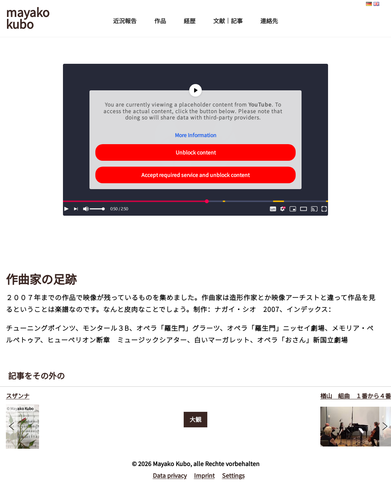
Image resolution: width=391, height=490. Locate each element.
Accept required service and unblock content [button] (195, 174)
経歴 (190, 21)
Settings (233, 475)
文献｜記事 (228, 21)
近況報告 (125, 21)
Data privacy (170, 475)
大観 (195, 419)
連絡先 (269, 21)
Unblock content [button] (196, 152)
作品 (160, 21)
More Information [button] (195, 135)
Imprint (204, 475)
